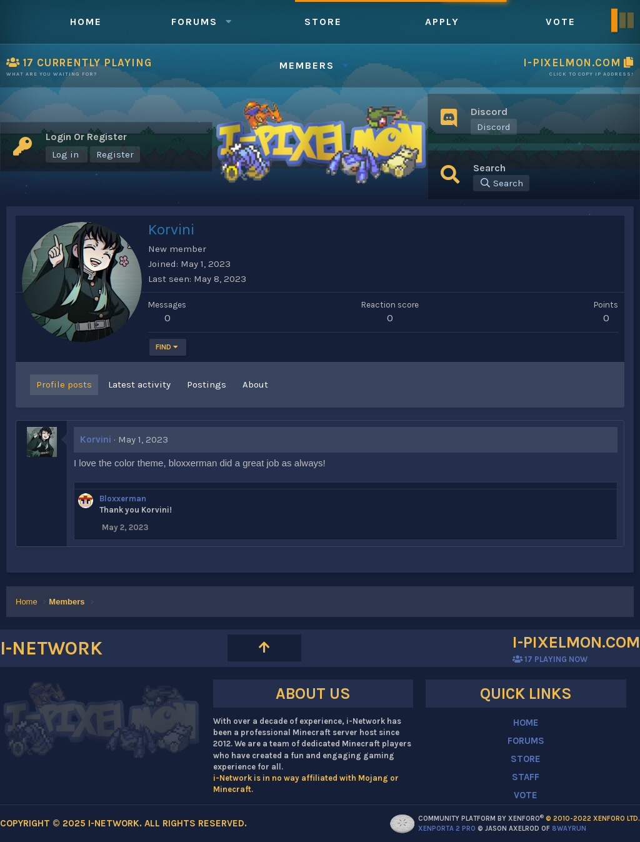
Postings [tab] (206, 384)
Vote (561, 22)
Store (323, 22)
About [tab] (255, 384)
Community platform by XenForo (529, 818)
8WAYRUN (569, 828)
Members (306, 65)
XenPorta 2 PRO (447, 828)
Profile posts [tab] (64, 384)
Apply (442, 22)
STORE (526, 758)
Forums (194, 22)
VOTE (526, 795)
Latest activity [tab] (139, 384)
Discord (494, 127)
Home (86, 22)
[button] (229, 21)
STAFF (525, 777)
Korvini (95, 439)
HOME (526, 722)
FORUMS (526, 740)
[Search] (501, 183)
